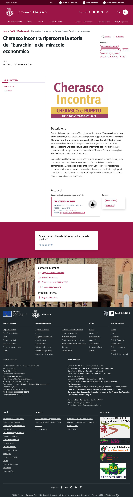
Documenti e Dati (9, 340)
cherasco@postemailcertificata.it (20, 379)
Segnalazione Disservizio (12, 436)
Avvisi (91, 350)
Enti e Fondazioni (9, 343)
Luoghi (113, 333)
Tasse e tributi (94, 343)
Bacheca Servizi (8, 443)
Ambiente (39, 333)
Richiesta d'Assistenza (11, 439)
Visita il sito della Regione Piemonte (48, 418)
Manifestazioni (23, 31)
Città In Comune (109, 495)
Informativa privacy (10, 450)
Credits (5, 460)
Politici (5, 350)
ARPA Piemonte (41, 429)
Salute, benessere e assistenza (73, 340)
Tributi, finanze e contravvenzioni (74, 343)
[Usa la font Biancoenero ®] (68, 2)
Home (5, 31)
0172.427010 (11, 368)
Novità (12, 31)
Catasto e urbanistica (43, 347)
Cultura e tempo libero (43, 350)
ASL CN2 (38, 425)
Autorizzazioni (40, 343)
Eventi (113, 329)
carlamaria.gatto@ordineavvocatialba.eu (86, 405)
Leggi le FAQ (7, 429)
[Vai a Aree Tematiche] (90, 2)
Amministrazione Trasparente (13, 418)
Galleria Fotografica (118, 340)
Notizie (91, 329)
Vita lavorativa (67, 350)
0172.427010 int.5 (70, 210)
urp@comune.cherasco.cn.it (18, 381)
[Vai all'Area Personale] (114, 2)
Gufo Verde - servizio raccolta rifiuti (80, 418)
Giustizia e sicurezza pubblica (72, 329)
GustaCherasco (72, 425)
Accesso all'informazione (84, 22)
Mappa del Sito (8, 471)
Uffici (5, 336)
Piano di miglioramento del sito (14, 425)
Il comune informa (95, 347)
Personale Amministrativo (12, 347)
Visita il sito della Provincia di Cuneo (48, 422)
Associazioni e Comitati (119, 354)
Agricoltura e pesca (42, 329)
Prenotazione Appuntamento (13, 432)
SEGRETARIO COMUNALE (64, 201)
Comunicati (93, 333)
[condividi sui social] (105, 36)
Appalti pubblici (40, 340)
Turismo (64, 347)
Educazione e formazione (44, 354)
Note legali (7, 453)
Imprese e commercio (69, 333)
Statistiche (7, 467)
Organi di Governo (9, 329)
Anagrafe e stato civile (43, 336)
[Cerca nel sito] (125, 12)
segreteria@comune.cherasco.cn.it (72, 212)
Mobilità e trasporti (69, 336)
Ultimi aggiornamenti (10, 464)
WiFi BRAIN (71, 429)
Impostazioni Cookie (10, 457)
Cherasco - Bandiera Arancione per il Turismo (83, 422)
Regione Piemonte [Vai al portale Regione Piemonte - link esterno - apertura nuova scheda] (11, 2)
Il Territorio (115, 336)
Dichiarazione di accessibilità (13, 422)
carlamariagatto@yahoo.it (82, 402)
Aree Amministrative (10, 333)
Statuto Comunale (9, 446)
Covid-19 (92, 340)
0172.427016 (11, 371)
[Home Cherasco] (26, 12)
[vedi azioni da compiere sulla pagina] (118, 36)
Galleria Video (116, 343)
